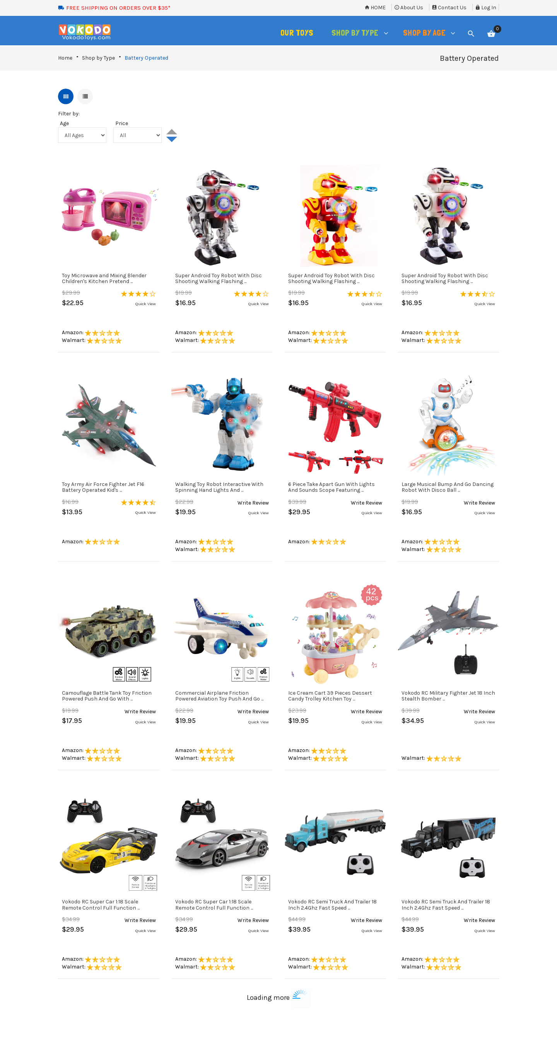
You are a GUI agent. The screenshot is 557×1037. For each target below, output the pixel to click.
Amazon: (91, 332)
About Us (408, 7)
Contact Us (449, 7)
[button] (138, 292)
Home (375, 7)
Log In (485, 7)
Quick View (145, 303)
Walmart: (92, 340)
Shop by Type (98, 58)
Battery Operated (146, 58)
